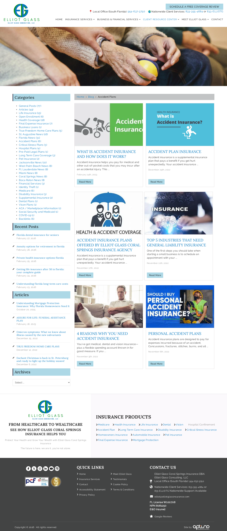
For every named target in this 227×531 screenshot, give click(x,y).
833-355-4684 (194, 11)
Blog (91, 96)
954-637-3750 (136, 11)
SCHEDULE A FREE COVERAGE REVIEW (194, 6)
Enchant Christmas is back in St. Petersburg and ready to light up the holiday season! (42, 359)
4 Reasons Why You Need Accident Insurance (102, 336)
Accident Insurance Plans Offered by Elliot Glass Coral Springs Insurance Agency (108, 245)
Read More (85, 182)
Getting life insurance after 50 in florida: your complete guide (40, 271)
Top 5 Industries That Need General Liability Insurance (176, 242)
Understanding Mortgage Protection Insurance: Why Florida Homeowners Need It (43, 305)
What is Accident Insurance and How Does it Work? (106, 154)
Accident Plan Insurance (174, 151)
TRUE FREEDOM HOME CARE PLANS (38, 346)
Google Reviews (164, 514)
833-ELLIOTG (215, 11)
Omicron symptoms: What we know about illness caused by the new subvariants (41, 333)
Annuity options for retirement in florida (41, 246)
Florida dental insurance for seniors (38, 234)
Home (80, 96)
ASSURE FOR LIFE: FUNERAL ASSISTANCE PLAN (41, 319)
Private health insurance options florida (40, 257)
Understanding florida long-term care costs (42, 283)
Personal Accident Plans (174, 333)
